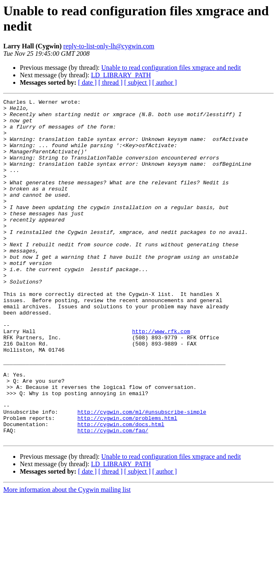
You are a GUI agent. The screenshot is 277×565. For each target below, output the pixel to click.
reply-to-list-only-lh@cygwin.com (108, 46)
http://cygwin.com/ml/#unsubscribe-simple (141, 475)
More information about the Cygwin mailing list (66, 557)
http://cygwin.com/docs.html (120, 489)
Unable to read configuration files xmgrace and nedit (171, 67)
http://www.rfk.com (161, 378)
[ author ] (164, 82)
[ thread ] (110, 82)
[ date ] (87, 82)
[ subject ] (137, 82)
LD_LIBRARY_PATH (121, 75)
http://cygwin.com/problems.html (127, 482)
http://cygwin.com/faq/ (112, 497)
